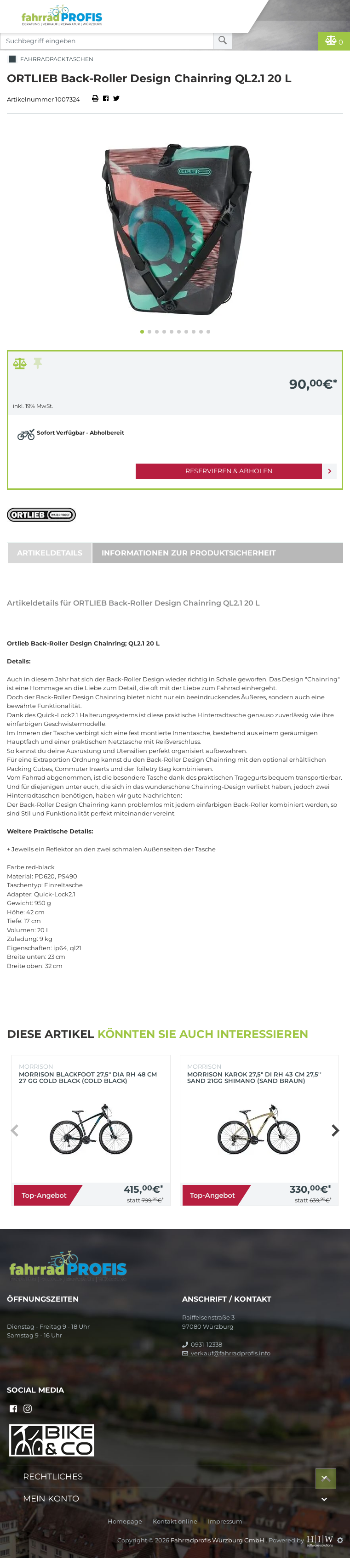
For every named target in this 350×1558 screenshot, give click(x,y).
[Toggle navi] (10, 7)
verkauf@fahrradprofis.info (226, 1353)
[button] (142, 332)
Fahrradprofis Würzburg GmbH (218, 1540)
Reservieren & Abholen (228, 471)
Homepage (125, 1521)
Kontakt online (175, 1521)
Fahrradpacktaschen (50, 59)
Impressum (225, 1521)
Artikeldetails (49, 553)
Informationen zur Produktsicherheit (189, 553)
